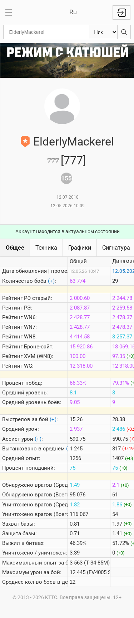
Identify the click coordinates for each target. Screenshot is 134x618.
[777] (73, 160)
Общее (15, 247)
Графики (79, 247)
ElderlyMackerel (73, 141)
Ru (73, 12)
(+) (51, 281)
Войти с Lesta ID (121, 12)
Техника (46, 247)
